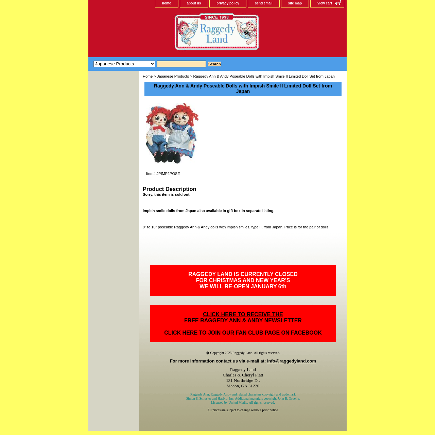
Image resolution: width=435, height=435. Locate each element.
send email (264, 3)
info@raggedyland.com (291, 361)
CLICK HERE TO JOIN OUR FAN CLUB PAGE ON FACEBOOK (242, 333)
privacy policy (227, 3)
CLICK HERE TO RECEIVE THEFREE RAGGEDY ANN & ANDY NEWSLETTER (243, 317)
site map (295, 3)
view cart (324, 3)
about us (194, 3)
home (166, 3)
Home (148, 76)
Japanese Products (173, 76)
